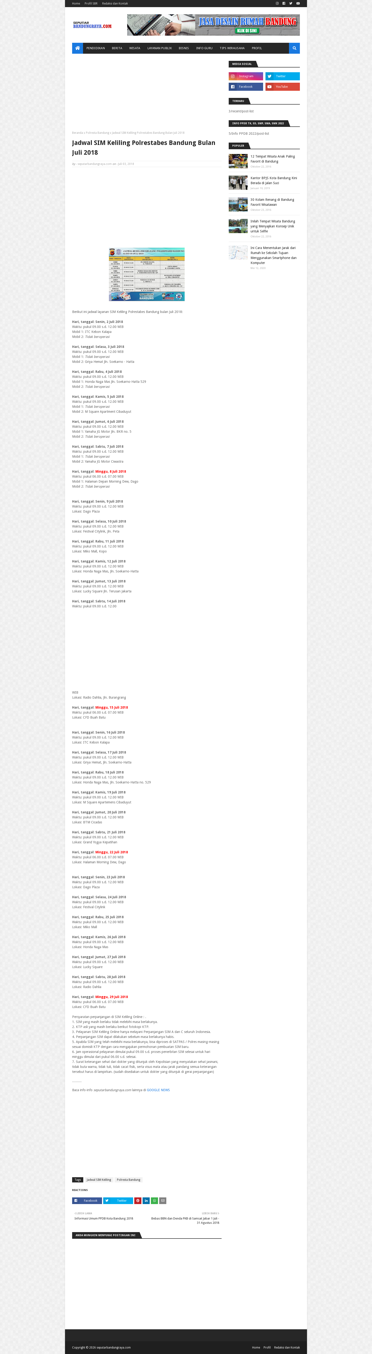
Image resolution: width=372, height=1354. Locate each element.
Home (76, 3)
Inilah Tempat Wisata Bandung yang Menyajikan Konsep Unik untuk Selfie (273, 226)
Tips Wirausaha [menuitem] (232, 48)
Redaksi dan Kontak (115, 3)
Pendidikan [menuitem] (96, 48)
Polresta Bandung (97, 132)
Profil (267, 1347)
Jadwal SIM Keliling (99, 1179)
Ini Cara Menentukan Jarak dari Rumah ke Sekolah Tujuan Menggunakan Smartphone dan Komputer (274, 255)
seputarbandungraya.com (95, 164)
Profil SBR (91, 3)
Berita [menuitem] (117, 48)
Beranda (77, 132)
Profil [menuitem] (257, 48)
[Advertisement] (147, 94)
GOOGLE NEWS (158, 1090)
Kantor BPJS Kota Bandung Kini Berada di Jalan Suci (274, 180)
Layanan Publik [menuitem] (160, 48)
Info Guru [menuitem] (204, 48)
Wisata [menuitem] (134, 48)
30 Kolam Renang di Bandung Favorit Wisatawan (272, 202)
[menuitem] (77, 48)
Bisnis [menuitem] (184, 48)
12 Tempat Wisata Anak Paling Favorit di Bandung (273, 158)
